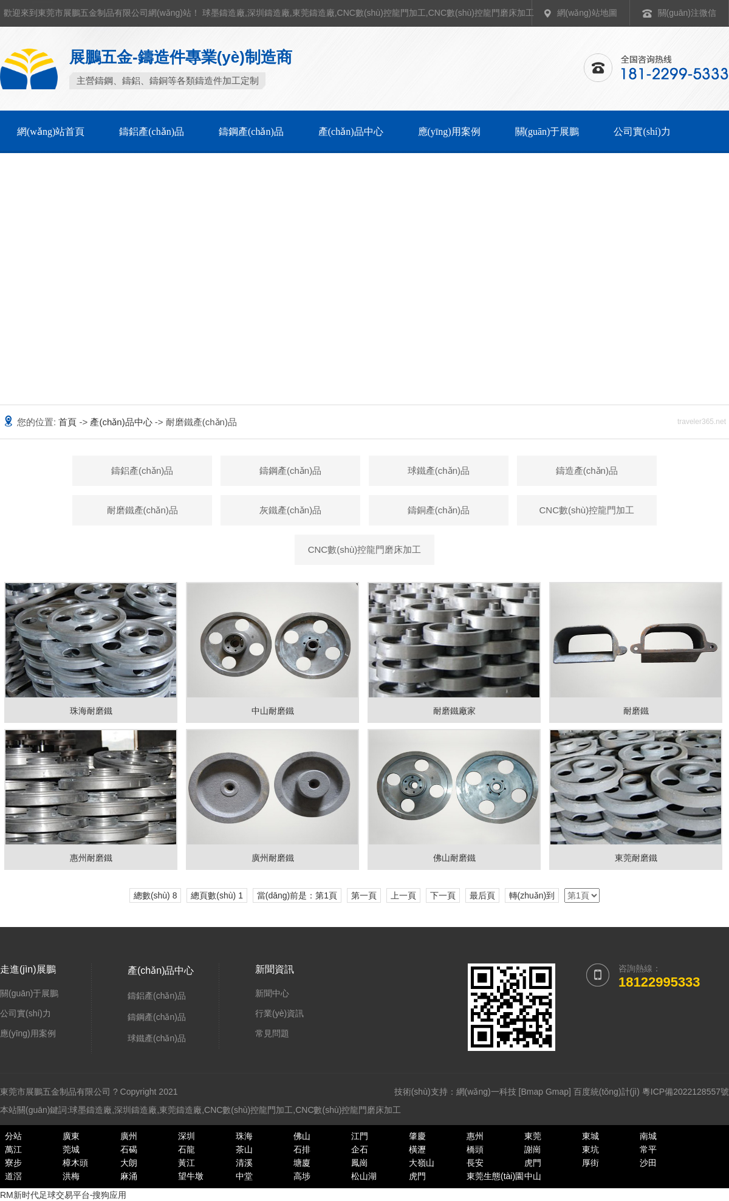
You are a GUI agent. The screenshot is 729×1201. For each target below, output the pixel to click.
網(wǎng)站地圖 (587, 13)
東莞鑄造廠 (313, 13)
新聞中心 (272, 993)
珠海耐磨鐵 (91, 711)
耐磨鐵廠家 (454, 711)
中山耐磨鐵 (273, 711)
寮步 (13, 1163)
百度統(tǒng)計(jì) (606, 1092)
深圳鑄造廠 (268, 13)
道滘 (13, 1176)
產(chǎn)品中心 (350, 131)
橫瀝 (417, 1149)
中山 (532, 1176)
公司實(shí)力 (642, 131)
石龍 (186, 1149)
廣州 (128, 1136)
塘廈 (301, 1163)
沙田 (648, 1163)
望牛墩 (191, 1176)
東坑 (590, 1149)
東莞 (532, 1136)
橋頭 (475, 1149)
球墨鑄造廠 (223, 13)
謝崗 (532, 1149)
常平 (648, 1149)
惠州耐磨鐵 (91, 858)
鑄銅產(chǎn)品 (439, 510)
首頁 (68, 422)
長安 (475, 1163)
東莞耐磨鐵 (636, 858)
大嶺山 (421, 1163)
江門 (359, 1136)
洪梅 (71, 1176)
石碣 (128, 1149)
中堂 (244, 1176)
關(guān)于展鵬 (547, 131)
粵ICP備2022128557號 (685, 1092)
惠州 (475, 1136)
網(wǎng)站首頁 (50, 131)
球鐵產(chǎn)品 (439, 470)
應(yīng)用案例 (449, 131)
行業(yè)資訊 (279, 1013)
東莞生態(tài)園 (495, 1176)
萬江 (13, 1149)
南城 (648, 1136)
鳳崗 (359, 1163)
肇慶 (417, 1136)
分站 (13, 1136)
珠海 (244, 1136)
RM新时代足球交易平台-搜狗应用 (63, 1195)
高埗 (301, 1176)
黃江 (186, 1163)
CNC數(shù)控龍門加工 (381, 13)
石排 (301, 1149)
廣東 (71, 1136)
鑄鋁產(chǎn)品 (151, 131)
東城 (590, 1136)
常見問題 (272, 1033)
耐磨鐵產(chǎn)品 (142, 510)
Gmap (557, 1092)
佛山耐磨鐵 (454, 858)
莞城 (71, 1149)
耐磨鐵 (636, 711)
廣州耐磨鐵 (273, 858)
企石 (359, 1149)
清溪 (244, 1163)
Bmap (532, 1092)
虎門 (532, 1163)
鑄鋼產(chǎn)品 (251, 131)
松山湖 (364, 1176)
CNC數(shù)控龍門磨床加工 (481, 13)
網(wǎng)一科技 (486, 1092)
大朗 (128, 1163)
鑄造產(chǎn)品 (587, 470)
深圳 (186, 1136)
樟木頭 (75, 1163)
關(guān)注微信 (687, 13)
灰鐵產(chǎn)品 (290, 510)
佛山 (301, 1136)
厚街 (590, 1163)
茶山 (244, 1149)
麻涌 (128, 1176)
